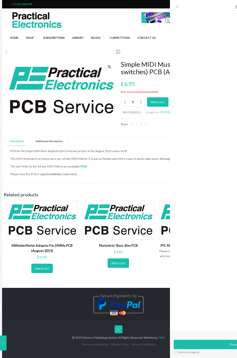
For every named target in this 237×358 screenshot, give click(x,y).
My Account (219, 4)
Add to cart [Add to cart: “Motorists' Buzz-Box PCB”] (118, 263)
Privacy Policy (120, 344)
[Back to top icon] (118, 329)
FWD (161, 337)
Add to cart (158, 102)
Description (17, 141)
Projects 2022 (208, 112)
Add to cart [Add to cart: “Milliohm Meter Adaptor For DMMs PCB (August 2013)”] (42, 268)
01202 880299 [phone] (22, 4)
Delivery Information (95, 344)
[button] (109, 67)
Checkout (196, 4)
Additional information (49, 141)
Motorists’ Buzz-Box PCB (118, 245)
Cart (207, 4)
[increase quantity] (141, 102)
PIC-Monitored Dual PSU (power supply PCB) (195, 245)
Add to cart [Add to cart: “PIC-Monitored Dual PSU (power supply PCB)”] (195, 273)
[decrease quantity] (125, 102)
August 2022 (189, 112)
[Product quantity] (133, 102)
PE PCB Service (170, 112)
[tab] (17, 141)
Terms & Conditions (143, 344)
